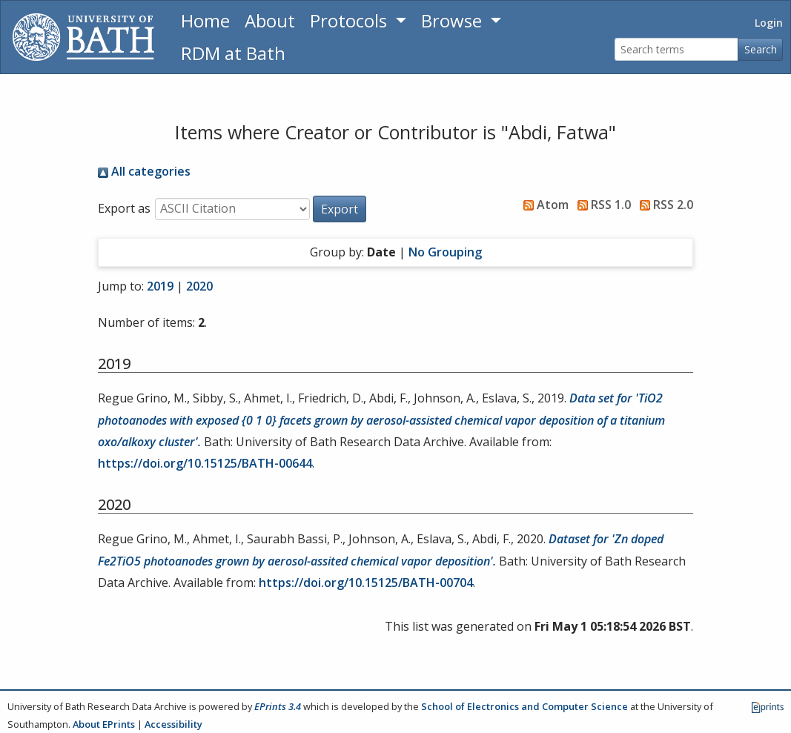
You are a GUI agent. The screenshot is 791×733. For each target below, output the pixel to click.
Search (760, 49)
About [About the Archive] (270, 20)
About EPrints (104, 724)
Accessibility (173, 724)
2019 (160, 286)
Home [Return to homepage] (205, 20)
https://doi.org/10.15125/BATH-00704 (366, 582)
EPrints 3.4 (277, 706)
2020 (199, 286)
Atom (543, 204)
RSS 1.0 (601, 204)
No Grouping (445, 252)
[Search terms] (676, 49)
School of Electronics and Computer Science (524, 706)
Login (769, 23)
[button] (339, 209)
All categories (144, 171)
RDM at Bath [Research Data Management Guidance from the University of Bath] (233, 53)
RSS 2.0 (663, 204)
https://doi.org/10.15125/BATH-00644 (205, 463)
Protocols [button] (350, 20)
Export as (124, 208)
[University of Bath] (83, 37)
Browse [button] (453, 20)
